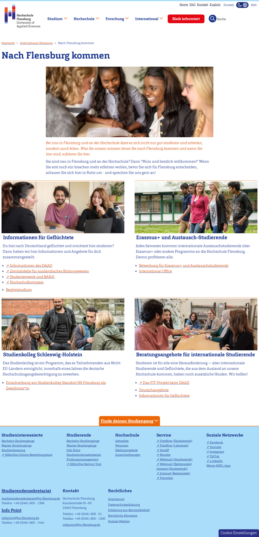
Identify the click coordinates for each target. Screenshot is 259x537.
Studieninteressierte (22, 435)
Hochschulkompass (27, 282)
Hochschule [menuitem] (83, 17)
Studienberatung (13, 450)
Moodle (165, 455)
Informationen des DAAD (31, 265)
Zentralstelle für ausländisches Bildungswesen (49, 271)
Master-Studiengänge (17, 445)
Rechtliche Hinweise (122, 516)
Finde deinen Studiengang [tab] (130, 421)
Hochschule (127, 435)
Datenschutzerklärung (124, 505)
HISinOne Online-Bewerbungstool (28, 455)
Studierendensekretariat (84, 455)
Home (184, 5)
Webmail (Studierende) (176, 459)
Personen (121, 445)
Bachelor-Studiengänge (18, 441)
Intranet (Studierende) (172, 469)
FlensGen (166, 478)
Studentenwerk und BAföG (32, 276)
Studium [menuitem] (54, 17)
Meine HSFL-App (218, 466)
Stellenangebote (126, 450)
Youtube (215, 447)
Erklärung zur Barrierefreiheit (129, 510)
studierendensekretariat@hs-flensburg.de (31, 498)
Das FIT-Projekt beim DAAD (166, 382)
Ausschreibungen (127, 455)
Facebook (216, 442)
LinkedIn (216, 461)
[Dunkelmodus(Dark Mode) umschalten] (242, 5)
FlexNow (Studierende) (176, 441)
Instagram (217, 452)
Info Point (73, 450)
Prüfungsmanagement (82, 459)
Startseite (8, 43)
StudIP (164, 450)
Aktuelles (122, 441)
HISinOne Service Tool (85, 464)
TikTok (214, 456)
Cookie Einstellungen (239, 532)
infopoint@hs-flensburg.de (20, 518)
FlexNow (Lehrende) (174, 445)
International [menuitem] (146, 17)
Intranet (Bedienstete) (175, 473)
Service (163, 435)
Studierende (79, 435)
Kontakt (202, 5)
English (215, 5)
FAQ (192, 5)
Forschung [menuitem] (114, 17)
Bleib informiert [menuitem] (186, 18)
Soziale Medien (119, 521)
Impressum (116, 499)
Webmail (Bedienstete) (176, 464)
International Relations (36, 43)
